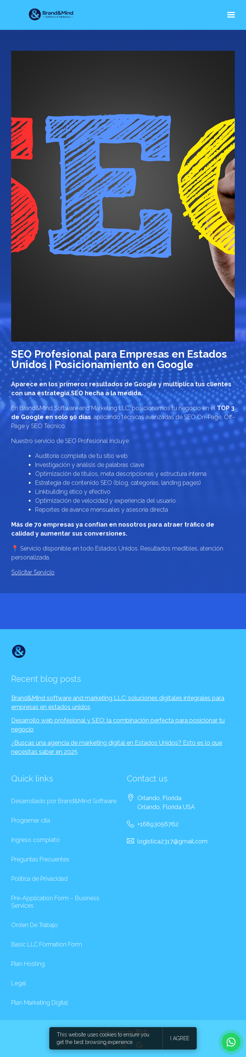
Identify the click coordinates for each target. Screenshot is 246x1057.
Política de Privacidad (39, 878)
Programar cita (30, 820)
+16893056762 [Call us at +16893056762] (157, 824)
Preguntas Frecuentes (40, 859)
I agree (179, 1038)
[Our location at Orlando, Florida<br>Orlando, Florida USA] (166, 803)
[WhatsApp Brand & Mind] (231, 1042)
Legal (18, 983)
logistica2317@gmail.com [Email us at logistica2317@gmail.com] (172, 841)
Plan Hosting (28, 963)
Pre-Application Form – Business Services (55, 902)
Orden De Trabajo (34, 925)
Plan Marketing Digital (39, 1002)
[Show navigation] (229, 15)
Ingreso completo (35, 839)
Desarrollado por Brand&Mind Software (63, 801)
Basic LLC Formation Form (46, 944)
